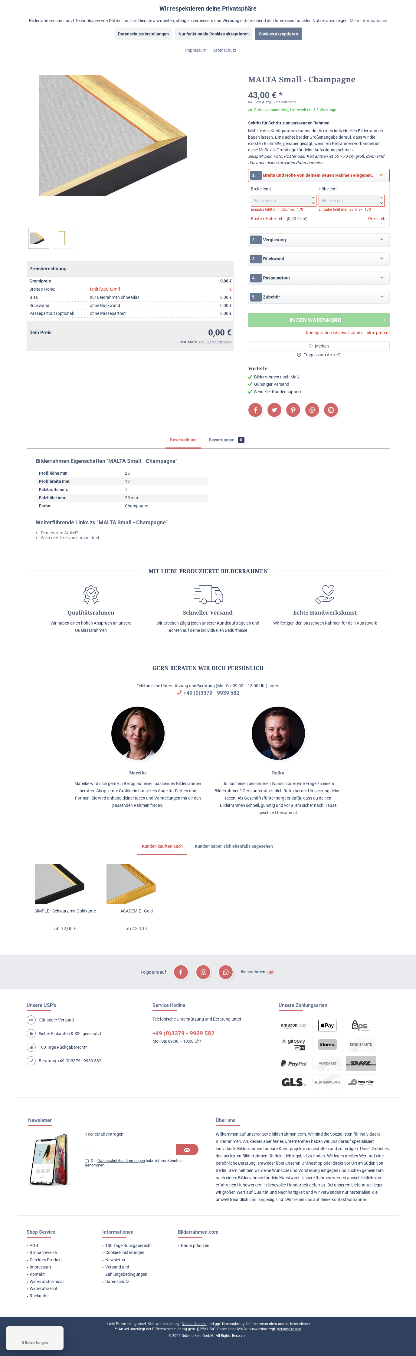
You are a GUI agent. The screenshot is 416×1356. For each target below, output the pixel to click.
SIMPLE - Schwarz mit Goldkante (65, 911)
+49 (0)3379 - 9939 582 (211, 693)
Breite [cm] (283, 196)
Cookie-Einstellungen (124, 1252)
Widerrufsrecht (43, 1288)
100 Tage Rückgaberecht (128, 1245)
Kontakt (37, 1274)
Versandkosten (194, 1324)
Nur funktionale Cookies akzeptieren (214, 33)
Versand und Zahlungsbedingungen (126, 1271)
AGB (34, 1245)
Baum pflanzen (195, 1245)
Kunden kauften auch (162, 846)
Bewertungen (226, 440)
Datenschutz (117, 1281)
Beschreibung (183, 439)
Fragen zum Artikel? (319, 354)
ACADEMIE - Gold (136, 911)
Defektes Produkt (46, 1259)
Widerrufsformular (47, 1281)
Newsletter (115, 1259)
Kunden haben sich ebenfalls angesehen (234, 846)
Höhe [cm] (351, 196)
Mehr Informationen (368, 20)
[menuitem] (57, 1245)
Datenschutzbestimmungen (121, 1160)
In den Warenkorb (338, 319)
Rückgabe (39, 1295)
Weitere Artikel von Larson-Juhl (67, 537)
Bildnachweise (43, 1252)
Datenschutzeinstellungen (143, 33)
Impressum (40, 1267)
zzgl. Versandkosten (215, 342)
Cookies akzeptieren (278, 33)
